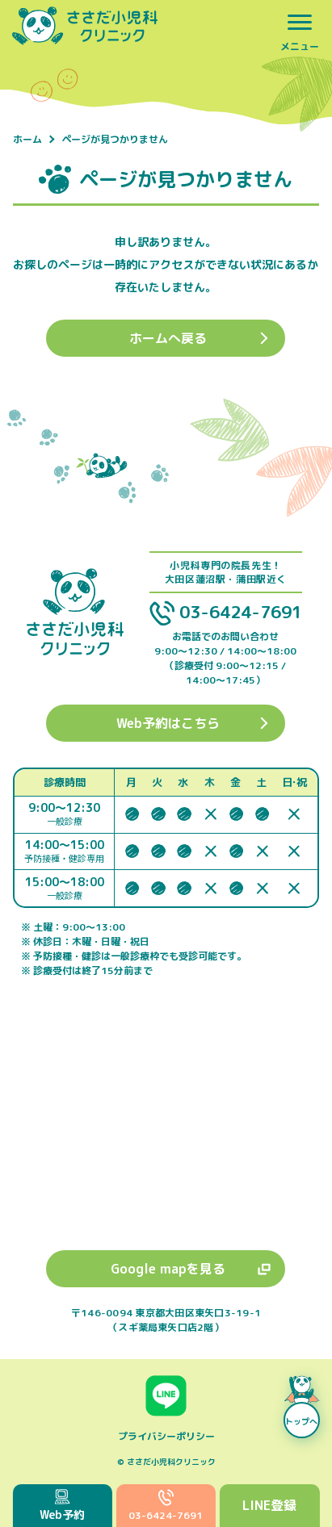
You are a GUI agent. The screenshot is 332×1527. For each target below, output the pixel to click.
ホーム (27, 139)
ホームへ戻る (168, 338)
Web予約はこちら (168, 723)
